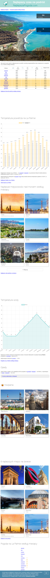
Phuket (27, 239)
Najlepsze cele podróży (5, 538)
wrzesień (6, 83)
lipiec (6, 80)
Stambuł (28, 510)
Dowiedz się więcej (30, 576)
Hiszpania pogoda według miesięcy (17, 9)
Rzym (3, 510)
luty (6, 72)
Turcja (27, 511)
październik (6, 85)
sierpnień (6, 82)
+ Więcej (25, 269)
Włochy (2, 511)
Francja (2, 487)
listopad (6, 86)
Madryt (28, 411)
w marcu (14, 358)
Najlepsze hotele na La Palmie (8, 180)
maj (6, 77)
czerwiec (6, 78)
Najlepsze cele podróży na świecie (8, 273)
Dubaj (2, 214)
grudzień (6, 88)
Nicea (27, 264)
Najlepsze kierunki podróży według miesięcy (11, 91)
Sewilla (3, 436)
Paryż (3, 486)
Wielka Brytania (29, 487)
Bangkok (3, 264)
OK (46, 573)
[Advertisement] (25, 103)
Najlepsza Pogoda (4, 9)
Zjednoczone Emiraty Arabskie (7, 536)
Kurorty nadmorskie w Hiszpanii (9, 376)
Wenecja (28, 214)
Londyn (28, 486)
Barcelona (4, 411)
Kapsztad (3, 239)
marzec (6, 74)
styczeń (6, 70)
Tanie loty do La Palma (6, 182)
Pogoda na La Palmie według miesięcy (9, 360)
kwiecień (6, 75)
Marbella (28, 436)
